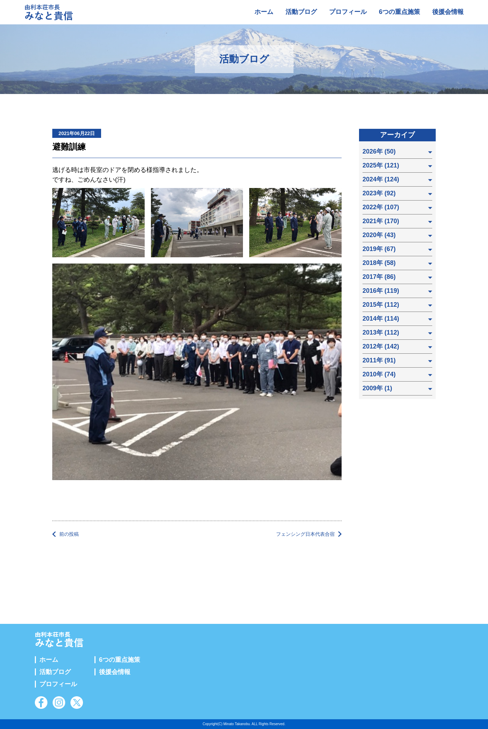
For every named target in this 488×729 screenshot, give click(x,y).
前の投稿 (69, 534)
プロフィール (348, 11)
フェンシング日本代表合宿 (305, 534)
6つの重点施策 (399, 11)
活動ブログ (301, 11)
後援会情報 (448, 11)
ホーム (263, 11)
